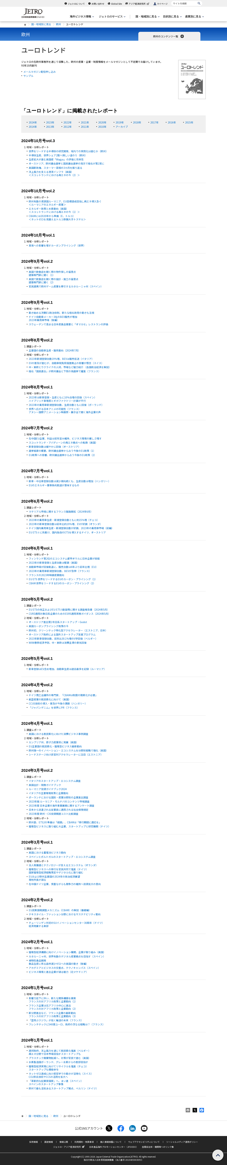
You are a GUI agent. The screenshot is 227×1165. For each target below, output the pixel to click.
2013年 (50, 126)
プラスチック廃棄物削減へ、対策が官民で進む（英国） (60, 1058)
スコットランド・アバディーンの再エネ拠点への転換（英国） (63, 442)
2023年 (50, 122)
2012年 (67, 126)
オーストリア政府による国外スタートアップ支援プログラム (62, 634)
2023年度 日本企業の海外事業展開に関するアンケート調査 (61, 805)
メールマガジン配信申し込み (39, 71)
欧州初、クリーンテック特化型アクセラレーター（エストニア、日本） (68, 630)
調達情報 (48, 1141)
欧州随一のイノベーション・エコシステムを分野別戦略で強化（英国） (68, 750)
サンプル (28, 76)
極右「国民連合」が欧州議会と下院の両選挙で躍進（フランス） (65, 371)
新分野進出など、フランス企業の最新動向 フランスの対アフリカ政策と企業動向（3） (53, 1014)
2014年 (33, 126)
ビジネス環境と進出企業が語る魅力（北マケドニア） (58, 972)
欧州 (58, 24)
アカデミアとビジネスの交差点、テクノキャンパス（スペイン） (64, 968)
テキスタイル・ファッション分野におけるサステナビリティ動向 (65, 914)
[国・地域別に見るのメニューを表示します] (147, 17)
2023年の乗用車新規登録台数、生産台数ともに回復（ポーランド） (66, 405)
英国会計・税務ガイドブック (45, 785)
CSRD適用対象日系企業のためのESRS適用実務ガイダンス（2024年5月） (69, 613)
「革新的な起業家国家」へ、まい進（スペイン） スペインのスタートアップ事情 (56, 1082)
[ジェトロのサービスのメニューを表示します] (112, 17)
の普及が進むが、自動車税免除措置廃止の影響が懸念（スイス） (66, 363)
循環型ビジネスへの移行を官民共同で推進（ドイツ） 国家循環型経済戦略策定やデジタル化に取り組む (58, 870)
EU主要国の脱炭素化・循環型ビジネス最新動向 (55, 746)
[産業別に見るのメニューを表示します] (194, 17)
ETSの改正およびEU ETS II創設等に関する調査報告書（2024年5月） (69, 609)
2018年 (137, 122)
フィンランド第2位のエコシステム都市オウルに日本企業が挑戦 (64, 558)
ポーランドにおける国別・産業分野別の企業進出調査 (58, 797)
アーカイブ (122, 126)
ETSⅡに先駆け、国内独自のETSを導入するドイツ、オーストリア (67, 532)
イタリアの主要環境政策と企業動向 (48, 793)
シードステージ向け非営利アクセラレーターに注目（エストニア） (66, 754)
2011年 (85, 126)
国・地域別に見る (41, 24)
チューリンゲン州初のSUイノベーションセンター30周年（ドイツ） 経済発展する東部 (66, 924)
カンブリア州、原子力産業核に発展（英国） (53, 742)
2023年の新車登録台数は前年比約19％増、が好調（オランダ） (65, 524)
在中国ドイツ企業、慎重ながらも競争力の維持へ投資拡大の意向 (65, 884)
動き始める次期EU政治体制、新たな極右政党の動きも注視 (61, 312)
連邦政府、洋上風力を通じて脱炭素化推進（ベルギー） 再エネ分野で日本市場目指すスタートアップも (60, 1052)
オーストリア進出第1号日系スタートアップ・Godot (58, 622)
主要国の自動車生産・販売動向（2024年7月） (55, 350)
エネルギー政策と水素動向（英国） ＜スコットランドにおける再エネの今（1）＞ (54, 210)
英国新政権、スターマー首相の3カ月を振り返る (55, 168)
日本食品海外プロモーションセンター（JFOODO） (113, 1146)
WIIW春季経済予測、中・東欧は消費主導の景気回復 (58, 642)
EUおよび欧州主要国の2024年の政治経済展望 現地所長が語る (54, 878)
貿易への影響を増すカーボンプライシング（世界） (57, 245)
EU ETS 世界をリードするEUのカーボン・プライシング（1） (63, 579)
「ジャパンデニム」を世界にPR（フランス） (54, 707)
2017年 (154, 122)
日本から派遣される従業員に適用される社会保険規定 (58, 809)
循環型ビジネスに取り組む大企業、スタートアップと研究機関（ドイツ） (70, 826)
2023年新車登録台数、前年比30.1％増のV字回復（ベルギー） (63, 638)
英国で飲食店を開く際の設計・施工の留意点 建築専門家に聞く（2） (53, 280)
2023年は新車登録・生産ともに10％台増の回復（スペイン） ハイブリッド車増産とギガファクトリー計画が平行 (63, 399)
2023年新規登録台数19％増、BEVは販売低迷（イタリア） (61, 359)
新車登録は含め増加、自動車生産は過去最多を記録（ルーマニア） (67, 669)
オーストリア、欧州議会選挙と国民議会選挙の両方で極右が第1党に (66, 163)
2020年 (102, 122)
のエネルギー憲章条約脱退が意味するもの (54, 485)
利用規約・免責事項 (84, 1141)
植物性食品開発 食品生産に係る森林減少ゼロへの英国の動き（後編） (58, 962)
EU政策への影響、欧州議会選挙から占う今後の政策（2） (62, 455)
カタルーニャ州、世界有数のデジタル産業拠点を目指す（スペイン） (67, 956)
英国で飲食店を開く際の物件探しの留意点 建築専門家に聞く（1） (52, 273)
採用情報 (33, 1141)
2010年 (102, 126)
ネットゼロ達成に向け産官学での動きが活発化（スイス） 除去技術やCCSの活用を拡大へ (61, 1075)
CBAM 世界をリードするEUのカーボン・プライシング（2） (62, 583)
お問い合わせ (98, 3)
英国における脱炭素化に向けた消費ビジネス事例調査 (58, 734)
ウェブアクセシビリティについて (144, 1141)
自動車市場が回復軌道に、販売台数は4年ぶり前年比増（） (63, 567)
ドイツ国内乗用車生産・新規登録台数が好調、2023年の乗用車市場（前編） (71, 528)
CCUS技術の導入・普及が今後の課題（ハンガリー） (58, 703)
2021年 (85, 122)
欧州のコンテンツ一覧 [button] (169, 36)
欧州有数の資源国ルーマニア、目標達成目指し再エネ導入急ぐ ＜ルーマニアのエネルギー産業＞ (65, 203)
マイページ (162, 3)
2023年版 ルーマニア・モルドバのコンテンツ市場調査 (59, 801)
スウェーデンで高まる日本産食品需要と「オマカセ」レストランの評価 (68, 324)
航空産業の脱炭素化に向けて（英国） (50, 699)
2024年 (33, 122)
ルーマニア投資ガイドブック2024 (48, 789)
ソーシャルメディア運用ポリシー (182, 1141)
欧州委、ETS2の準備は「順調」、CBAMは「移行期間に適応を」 (65, 822)
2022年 (67, 122)
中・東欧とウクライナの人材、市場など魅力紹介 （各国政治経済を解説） (70, 367)
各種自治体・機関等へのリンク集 (158, 1146)
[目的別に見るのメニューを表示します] (172, 17)
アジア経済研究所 (139, 3)
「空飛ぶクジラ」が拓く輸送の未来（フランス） (56, 1020)
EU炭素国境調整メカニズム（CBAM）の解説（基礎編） (60, 910)
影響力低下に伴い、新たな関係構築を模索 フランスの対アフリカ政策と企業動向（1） (53, 999)
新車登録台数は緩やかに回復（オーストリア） (55, 446)
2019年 (120, 122)
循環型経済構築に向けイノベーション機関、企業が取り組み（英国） (67, 952)
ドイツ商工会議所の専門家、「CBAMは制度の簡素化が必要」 (63, 695)
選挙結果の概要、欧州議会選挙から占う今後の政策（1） (62, 450)
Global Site (116, 3)
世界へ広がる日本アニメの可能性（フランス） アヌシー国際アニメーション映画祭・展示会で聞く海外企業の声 (65, 410)
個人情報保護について (110, 1141)
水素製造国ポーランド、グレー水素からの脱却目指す (58, 1062)
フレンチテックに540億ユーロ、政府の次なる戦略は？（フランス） (67, 1024)
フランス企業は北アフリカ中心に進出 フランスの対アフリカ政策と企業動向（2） (53, 1007)
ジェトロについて (76, 3)
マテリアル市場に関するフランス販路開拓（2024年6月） (61, 511)
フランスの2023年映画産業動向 (46, 575)
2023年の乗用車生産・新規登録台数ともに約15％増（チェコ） (64, 520)
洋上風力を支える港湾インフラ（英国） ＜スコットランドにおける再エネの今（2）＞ (54, 173)
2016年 (172, 122)
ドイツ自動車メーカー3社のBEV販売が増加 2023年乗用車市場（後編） (53, 318)
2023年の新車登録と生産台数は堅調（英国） (54, 562)
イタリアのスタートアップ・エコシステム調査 (55, 781)
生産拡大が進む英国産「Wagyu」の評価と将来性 (56, 159)
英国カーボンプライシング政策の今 (48, 626)
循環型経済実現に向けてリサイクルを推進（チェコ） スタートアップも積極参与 (58, 1068)
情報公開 (63, 1141)
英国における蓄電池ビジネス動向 (47, 852)
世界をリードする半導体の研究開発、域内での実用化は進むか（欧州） (68, 151)
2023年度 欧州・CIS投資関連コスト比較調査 (53, 814)
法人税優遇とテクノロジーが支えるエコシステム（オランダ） (63, 865)
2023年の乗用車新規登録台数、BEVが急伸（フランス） (60, 571)
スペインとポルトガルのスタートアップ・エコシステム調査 (62, 857)
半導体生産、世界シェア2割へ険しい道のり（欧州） (58, 155)
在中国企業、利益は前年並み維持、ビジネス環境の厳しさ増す (65, 438)
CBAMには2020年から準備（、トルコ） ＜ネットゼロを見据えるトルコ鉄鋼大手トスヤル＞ (57, 217)
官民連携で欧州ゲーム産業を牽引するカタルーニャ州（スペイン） (66, 286)
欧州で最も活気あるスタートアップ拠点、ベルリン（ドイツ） (63, 1088)
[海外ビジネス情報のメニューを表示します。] (81, 17)
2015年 (189, 122)
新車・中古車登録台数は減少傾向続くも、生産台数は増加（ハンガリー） (70, 481)
